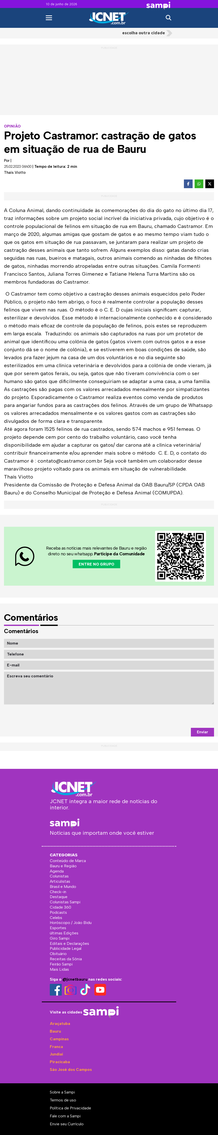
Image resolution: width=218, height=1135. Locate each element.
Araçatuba (60, 1023)
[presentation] (176, 716)
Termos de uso (63, 1100)
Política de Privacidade (70, 1108)
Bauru (55, 1031)
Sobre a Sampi (62, 1092)
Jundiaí (56, 1054)
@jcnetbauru (74, 979)
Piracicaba (60, 1061)
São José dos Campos (71, 1069)
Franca (56, 1046)
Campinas (59, 1039)
